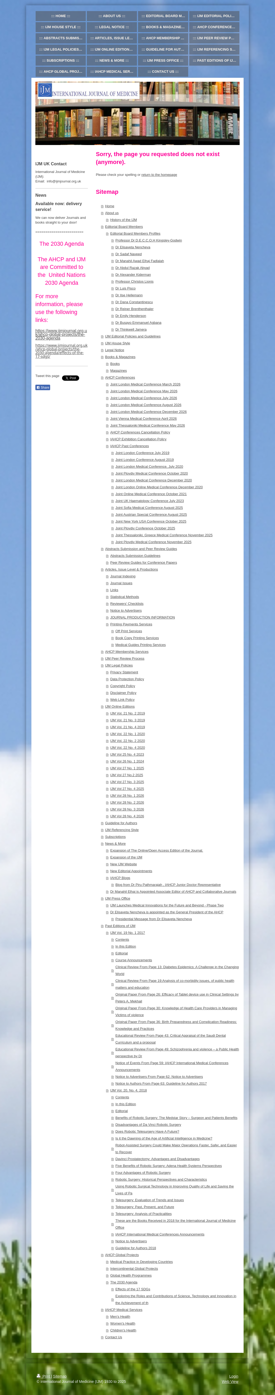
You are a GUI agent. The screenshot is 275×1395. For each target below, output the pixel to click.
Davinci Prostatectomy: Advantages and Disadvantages (157, 1159)
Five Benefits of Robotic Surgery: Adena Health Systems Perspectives (168, 1166)
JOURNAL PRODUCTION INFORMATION (142, 617)
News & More (115, 844)
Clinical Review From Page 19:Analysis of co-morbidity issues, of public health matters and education (174, 984)
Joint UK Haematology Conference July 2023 (149, 501)
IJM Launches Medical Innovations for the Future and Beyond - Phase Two (167, 905)
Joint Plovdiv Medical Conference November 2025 (153, 542)
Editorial (121, 953)
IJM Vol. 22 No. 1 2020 (127, 734)
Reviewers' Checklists (127, 604)
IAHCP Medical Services (123, 1310)
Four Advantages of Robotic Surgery (143, 1173)
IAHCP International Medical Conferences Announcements (159, 1234)
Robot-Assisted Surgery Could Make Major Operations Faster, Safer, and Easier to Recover (176, 1148)
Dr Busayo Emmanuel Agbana (138, 323)
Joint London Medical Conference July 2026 (143, 398)
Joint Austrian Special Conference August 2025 (151, 515)
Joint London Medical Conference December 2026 (148, 412)
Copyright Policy (122, 686)
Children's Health (123, 1330)
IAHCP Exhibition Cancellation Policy (138, 439)
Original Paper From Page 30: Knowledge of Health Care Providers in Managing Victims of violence (176, 1011)
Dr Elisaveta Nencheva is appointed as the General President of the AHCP (167, 912)
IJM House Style (117, 343)
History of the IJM (123, 220)
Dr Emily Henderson (130, 316)
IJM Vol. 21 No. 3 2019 (127, 720)
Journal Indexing (122, 576)
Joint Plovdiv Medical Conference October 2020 (151, 473)
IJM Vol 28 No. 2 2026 (127, 802)
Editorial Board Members (124, 227)
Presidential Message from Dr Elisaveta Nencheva (153, 919)
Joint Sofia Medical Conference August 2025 (149, 508)
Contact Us (113, 1337)
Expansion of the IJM (126, 857)
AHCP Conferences (120, 377)
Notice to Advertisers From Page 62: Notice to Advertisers (159, 1077)
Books (115, 364)
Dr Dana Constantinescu (134, 302)
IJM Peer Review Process (124, 658)
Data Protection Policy (127, 679)
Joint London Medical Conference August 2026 (146, 405)
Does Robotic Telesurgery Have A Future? (147, 1131)
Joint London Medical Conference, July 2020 (149, 467)
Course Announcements (133, 960)
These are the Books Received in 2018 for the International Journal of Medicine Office (175, 1224)
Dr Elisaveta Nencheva (132, 247)
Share (42, 387)
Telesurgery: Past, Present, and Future (144, 1207)
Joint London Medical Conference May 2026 (143, 391)
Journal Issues (121, 583)
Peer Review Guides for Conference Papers (143, 562)
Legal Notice (114, 350)
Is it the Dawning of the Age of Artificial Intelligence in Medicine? (163, 1138)
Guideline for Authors (121, 823)
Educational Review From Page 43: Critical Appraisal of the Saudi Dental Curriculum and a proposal (170, 1039)
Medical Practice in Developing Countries (141, 1262)
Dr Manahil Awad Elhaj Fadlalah (139, 261)
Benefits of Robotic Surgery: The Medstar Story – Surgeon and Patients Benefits (176, 1118)
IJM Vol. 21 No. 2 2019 (127, 713)
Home (109, 206)
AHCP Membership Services (126, 652)
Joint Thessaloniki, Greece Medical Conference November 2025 (163, 535)
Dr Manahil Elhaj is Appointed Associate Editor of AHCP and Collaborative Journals (173, 892)
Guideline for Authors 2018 (135, 1248)
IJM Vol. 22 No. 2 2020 (127, 741)
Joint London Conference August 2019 (144, 460)
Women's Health (122, 1323)
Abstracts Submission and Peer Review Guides (141, 549)
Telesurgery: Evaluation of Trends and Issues (149, 1200)
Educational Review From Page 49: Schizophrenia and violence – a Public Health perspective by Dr (177, 1052)
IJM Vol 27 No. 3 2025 (127, 782)
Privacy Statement (124, 672)
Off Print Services (128, 631)
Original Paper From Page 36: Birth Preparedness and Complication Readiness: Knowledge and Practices (176, 1025)
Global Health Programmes (131, 1275)
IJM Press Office (117, 898)
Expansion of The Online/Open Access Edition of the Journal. (156, 850)
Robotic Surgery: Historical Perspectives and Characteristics (161, 1179)
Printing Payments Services (131, 624)
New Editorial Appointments (131, 871)
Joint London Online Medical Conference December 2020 (159, 487)
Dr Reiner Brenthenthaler (134, 309)
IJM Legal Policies (119, 665)
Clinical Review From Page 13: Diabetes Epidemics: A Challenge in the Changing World (177, 970)
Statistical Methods (124, 597)
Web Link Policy (122, 700)
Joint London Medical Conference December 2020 (153, 480)
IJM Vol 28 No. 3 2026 (127, 809)
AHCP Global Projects (122, 1255)
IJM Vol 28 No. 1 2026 (127, 796)
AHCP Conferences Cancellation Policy (140, 432)
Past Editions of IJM (120, 926)
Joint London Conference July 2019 (142, 453)
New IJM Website (123, 864)
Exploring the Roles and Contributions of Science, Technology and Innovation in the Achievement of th (175, 1299)
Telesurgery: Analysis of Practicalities (143, 1214)
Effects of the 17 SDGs (132, 1289)
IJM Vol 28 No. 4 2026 (127, 816)
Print (44, 1376)
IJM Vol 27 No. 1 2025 (127, 768)
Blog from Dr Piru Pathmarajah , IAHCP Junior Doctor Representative (168, 885)
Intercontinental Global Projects (134, 1269)
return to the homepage (159, 175)
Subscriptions (115, 837)
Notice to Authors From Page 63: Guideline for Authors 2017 (161, 1083)
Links (114, 590)
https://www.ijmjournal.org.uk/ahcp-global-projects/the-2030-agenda (61, 334)
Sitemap (60, 1376)
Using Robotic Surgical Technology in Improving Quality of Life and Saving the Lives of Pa (174, 1189)
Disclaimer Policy (123, 693)
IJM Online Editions (120, 706)
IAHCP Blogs (120, 878)
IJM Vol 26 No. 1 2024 (127, 761)
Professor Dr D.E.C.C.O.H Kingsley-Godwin (148, 240)
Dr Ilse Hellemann (129, 295)
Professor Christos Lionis (134, 281)
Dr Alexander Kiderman (133, 275)
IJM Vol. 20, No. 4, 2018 (128, 1090)
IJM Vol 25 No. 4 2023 (127, 754)
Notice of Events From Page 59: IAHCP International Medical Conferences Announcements (171, 1066)
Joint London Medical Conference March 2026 (145, 384)
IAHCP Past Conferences (129, 446)
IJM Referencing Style (122, 830)
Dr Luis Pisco (125, 288)
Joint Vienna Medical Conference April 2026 (143, 419)
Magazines (118, 371)
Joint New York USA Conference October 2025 (150, 521)
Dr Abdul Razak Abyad (132, 268)
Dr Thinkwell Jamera (130, 329)
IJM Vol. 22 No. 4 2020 (127, 748)
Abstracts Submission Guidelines (135, 556)
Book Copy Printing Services (137, 638)
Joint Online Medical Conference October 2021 (151, 494)
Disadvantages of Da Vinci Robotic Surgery (148, 1125)
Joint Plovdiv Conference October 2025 (145, 528)
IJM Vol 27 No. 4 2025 (127, 789)
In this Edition (125, 946)
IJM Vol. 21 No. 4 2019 (127, 727)
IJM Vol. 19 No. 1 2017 (127, 933)
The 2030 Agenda (124, 1282)
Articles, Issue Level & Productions (131, 569)
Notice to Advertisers (126, 610)
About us (111, 213)
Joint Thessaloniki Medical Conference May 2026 (147, 425)
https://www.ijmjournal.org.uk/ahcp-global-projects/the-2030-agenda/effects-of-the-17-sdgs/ (61, 351)
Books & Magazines (120, 357)
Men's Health (120, 1317)
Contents (122, 940)
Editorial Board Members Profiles (135, 233)
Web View (230, 1381)
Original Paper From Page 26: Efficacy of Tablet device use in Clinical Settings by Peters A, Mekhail (177, 997)
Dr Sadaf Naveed (128, 254)
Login (233, 1376)
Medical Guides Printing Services (140, 645)
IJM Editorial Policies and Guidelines (132, 336)
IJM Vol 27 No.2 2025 (126, 775)
